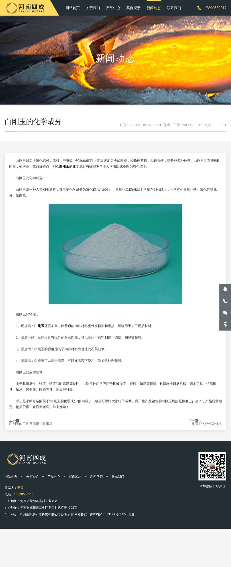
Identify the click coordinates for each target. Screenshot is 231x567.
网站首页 (72, 7)
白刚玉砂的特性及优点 (205, 443)
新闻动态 (154, 7)
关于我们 (93, 7)
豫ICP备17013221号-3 (105, 514)
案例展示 (133, 7)
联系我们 (174, 7)
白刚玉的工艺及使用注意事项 (31, 443)
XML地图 (128, 514)
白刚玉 (64, 185)
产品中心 (113, 7)
